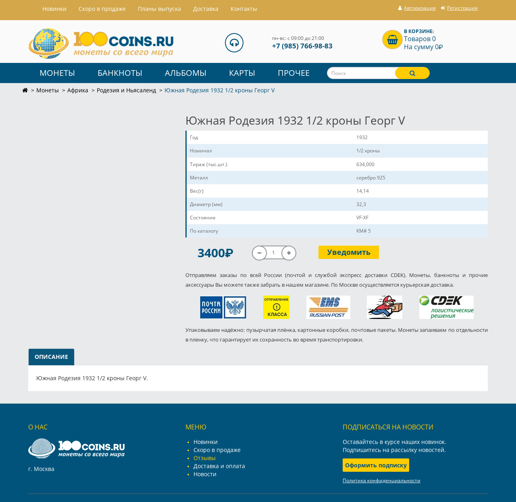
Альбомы (185, 72)
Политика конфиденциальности (381, 480)
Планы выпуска (159, 8)
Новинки (206, 442)
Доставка (205, 8)
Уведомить (348, 252)
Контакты (244, 8)
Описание (51, 356)
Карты (242, 72)
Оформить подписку (376, 465)
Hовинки (54, 8)
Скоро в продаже (102, 8)
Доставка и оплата (219, 466)
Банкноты (120, 72)
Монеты (57, 72)
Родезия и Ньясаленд (126, 90)
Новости (205, 474)
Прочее (294, 72)
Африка (77, 90)
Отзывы (205, 458)
